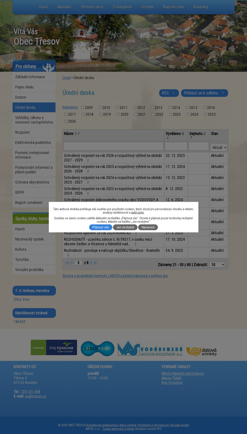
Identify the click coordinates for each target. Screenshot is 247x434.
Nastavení (148, 227)
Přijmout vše (100, 227)
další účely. (137, 212)
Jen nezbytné (125, 227)
